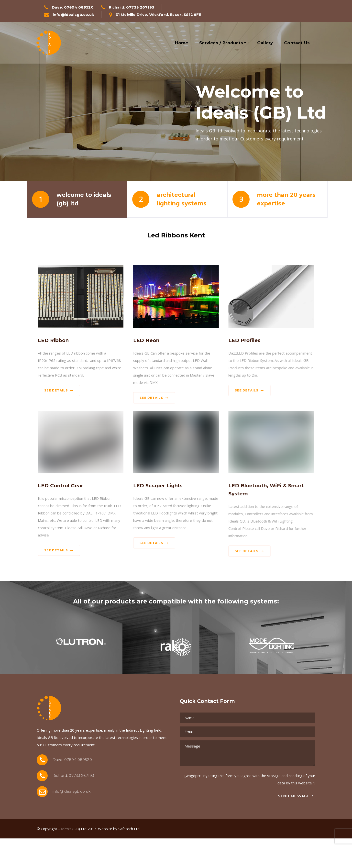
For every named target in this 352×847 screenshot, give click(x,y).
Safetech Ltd (129, 828)
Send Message (296, 795)
